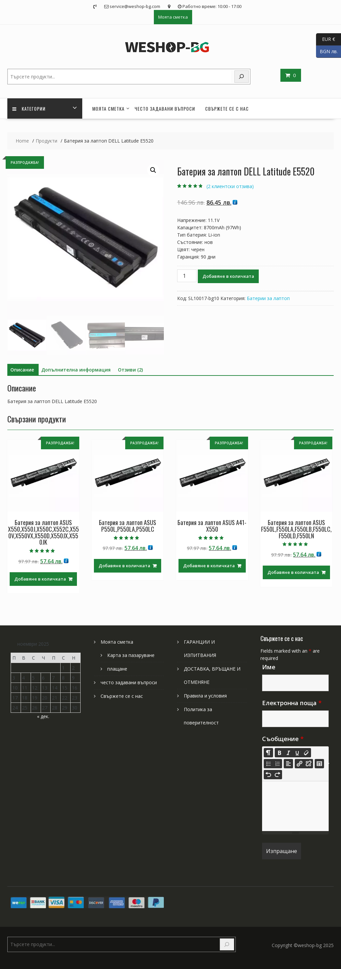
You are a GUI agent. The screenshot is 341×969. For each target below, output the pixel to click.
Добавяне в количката (228, 276)
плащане (117, 669)
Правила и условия (205, 696)
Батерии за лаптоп (268, 298)
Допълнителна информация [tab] (76, 370)
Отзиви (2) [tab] (130, 370)
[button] (153, 170)
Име (268, 667)
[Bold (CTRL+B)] (279, 752)
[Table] (319, 763)
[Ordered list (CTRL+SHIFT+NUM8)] (277, 763)
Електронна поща (292, 703)
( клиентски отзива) (230, 186)
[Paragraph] (288, 763)
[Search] (241, 76)
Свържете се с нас (227, 108)
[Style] (268, 752)
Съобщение (283, 739)
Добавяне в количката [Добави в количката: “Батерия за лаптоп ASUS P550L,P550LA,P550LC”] (124, 566)
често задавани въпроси (165, 108)
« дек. (43, 716)
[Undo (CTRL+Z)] (268, 774)
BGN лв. (327, 52)
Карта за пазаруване (131, 655)
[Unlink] (308, 763)
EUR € (325, 39)
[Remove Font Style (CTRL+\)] (306, 752)
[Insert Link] (299, 763)
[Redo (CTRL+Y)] (277, 774)
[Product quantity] (186, 275)
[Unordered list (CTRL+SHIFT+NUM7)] (268, 763)
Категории (29, 108)
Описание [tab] (22, 370)
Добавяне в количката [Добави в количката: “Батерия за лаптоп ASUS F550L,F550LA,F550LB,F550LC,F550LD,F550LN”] (293, 572)
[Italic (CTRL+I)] (288, 752)
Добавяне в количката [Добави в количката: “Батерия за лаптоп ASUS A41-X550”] (209, 566)
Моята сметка (173, 17)
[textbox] (295, 806)
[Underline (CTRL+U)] (297, 752)
